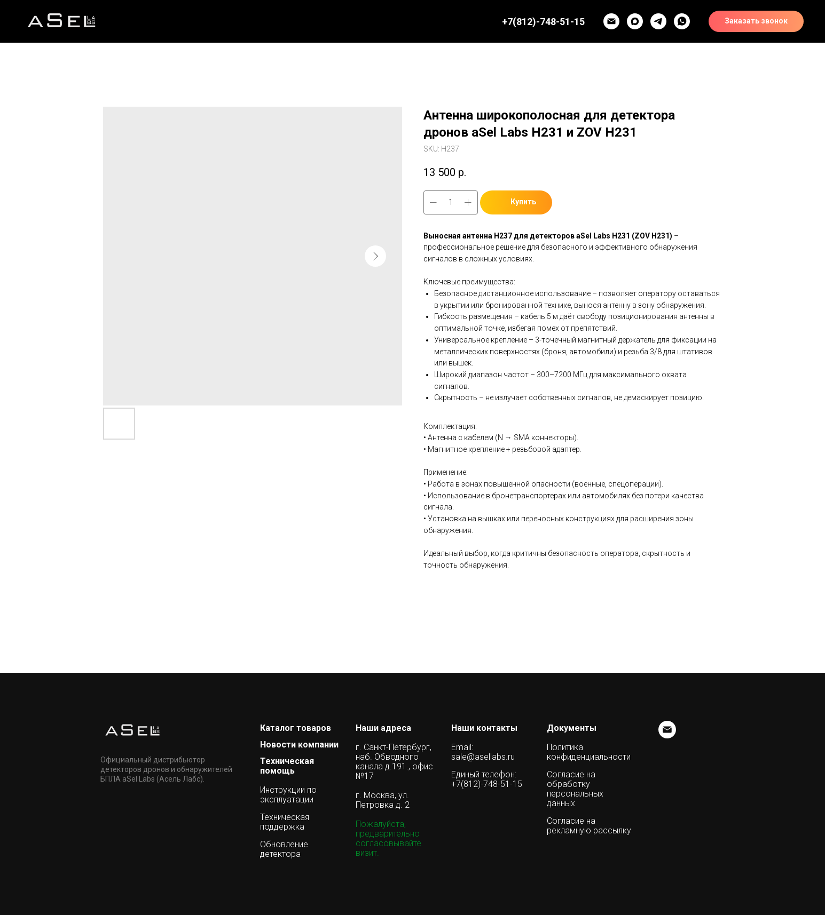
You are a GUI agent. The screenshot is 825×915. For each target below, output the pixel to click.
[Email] (611, 21)
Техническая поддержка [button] (284, 822)
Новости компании (299, 745)
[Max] (635, 21)
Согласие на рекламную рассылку (589, 826)
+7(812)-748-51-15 (486, 784)
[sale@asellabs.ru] (667, 735)
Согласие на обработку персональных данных (575, 789)
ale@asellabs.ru (485, 757)
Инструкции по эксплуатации (288, 795)
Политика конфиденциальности (589, 752)
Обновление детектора (284, 849)
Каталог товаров (295, 728)
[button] (658, 21)
